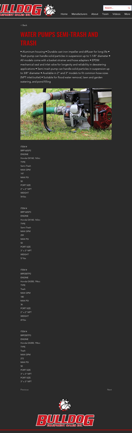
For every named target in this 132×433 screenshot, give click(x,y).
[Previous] (29, 389)
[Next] (105, 389)
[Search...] (113, 8)
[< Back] (29, 25)
